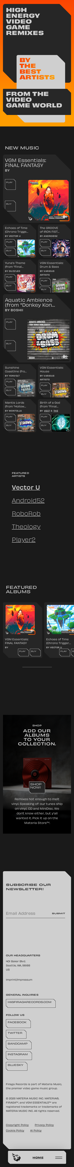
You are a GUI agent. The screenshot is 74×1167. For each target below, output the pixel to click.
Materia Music (51, 1084)
